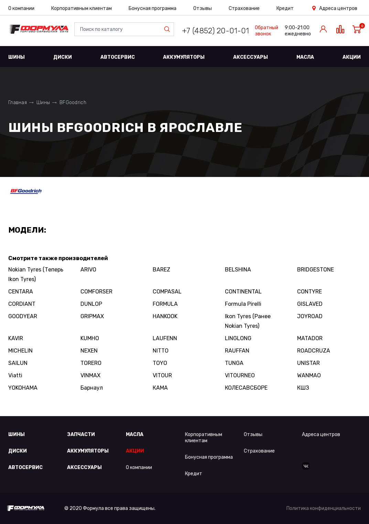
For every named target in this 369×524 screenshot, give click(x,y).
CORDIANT (21, 304)
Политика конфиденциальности (323, 508)
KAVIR (15, 338)
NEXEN (89, 350)
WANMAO (309, 375)
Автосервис (117, 57)
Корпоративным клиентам (81, 8)
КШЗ (303, 387)
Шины (16, 57)
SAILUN (18, 363)
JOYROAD (310, 316)
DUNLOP (91, 304)
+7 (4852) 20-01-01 (215, 30)
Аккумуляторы (184, 57)
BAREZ (161, 269)
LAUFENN (165, 338)
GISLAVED (310, 304)
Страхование (244, 8)
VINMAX (90, 375)
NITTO (161, 350)
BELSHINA (238, 269)
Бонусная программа (152, 8)
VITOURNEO (240, 375)
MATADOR (310, 338)
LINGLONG (238, 338)
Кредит (285, 8)
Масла (305, 57)
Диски (62, 57)
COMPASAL (167, 291)
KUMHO (89, 338)
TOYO (160, 363)
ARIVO (88, 269)
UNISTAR (308, 363)
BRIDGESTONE (315, 269)
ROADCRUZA (313, 350)
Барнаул (91, 387)
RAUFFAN (237, 350)
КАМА (160, 387)
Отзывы (202, 8)
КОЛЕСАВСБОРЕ (246, 387)
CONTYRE (309, 291)
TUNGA (234, 363)
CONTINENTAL (243, 291)
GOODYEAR (22, 316)
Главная (17, 102)
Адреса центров (338, 8)
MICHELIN (20, 350)
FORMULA (165, 304)
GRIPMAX (92, 316)
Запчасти (81, 434)
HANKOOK (165, 316)
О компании (21, 8)
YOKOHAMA (22, 387)
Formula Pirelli (243, 304)
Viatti (15, 375)
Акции (352, 57)
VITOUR (162, 375)
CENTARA (20, 291)
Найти (168, 29)
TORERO (90, 363)
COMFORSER (96, 291)
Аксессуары (250, 57)
